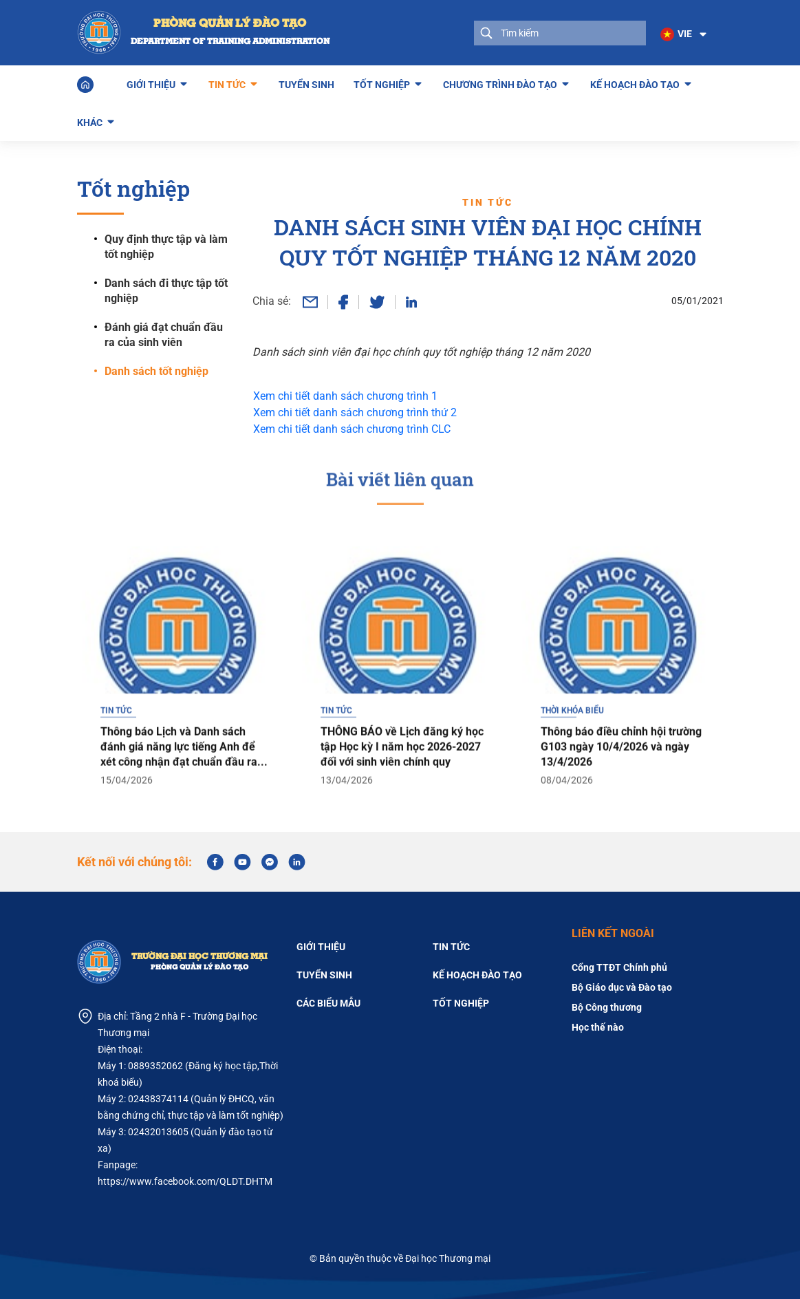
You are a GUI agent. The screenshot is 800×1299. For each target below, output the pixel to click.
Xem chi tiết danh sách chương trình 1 (345, 395)
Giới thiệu (151, 81)
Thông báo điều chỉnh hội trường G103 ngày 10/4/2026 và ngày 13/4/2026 (621, 771)
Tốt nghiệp (382, 81)
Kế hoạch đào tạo (635, 81)
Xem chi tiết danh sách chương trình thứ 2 (355, 411)
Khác (89, 119)
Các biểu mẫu (328, 1002)
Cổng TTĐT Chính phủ (619, 966)
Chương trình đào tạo (500, 81)
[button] (683, 34)
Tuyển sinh (306, 83)
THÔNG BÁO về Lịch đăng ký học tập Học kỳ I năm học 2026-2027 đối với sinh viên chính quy (402, 771)
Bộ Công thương (607, 1006)
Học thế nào (598, 1026)
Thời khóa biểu (572, 735)
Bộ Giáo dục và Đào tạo (622, 986)
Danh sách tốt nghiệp (156, 370)
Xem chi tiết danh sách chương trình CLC (352, 428)
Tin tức (227, 81)
